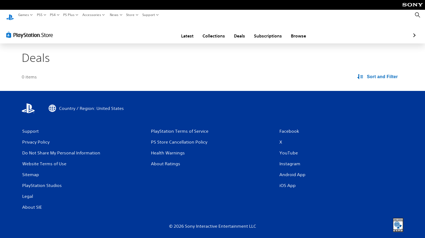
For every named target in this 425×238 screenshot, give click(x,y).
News (114, 15)
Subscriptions (236, 30)
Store (130, 15)
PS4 (53, 15)
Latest (155, 30)
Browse (266, 30)
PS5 (40, 15)
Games (23, 15)
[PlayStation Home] (10, 15)
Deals (207, 30)
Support (148, 15)
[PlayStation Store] (31, 29)
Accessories (91, 15)
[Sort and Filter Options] (377, 71)
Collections (182, 30)
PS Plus (69, 15)
